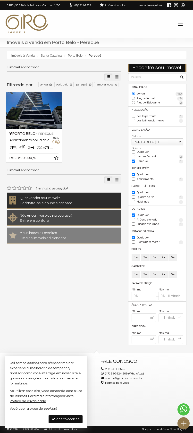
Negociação (140, 110)
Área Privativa (142, 305)
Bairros (136, 148)
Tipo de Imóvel (142, 168)
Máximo (164, 289)
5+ (173, 257)
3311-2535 (82, 5)
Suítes (136, 249)
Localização (141, 129)
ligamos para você (117, 382)
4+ (163, 257)
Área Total (139, 326)
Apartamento (160, 179)
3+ (154, 257)
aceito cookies (65, 419)
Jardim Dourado (160, 157)
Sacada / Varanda (160, 224)
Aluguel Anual (160, 99)
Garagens (138, 266)
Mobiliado (160, 202)
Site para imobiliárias (155, 429)
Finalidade (139, 87)
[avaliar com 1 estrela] (9, 188)
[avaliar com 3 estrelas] (19, 188)
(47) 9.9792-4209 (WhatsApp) (124, 373)
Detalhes (138, 208)
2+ (145, 257)
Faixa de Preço (142, 283)
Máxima (164, 311)
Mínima (137, 311)
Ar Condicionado (160, 220)
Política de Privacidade (63, 429)
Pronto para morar (160, 242)
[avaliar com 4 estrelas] (24, 188)
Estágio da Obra (143, 231)
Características (143, 186)
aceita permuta (160, 117)
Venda (160, 94)
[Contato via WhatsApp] (183, 409)
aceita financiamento (160, 121)
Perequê (160, 161)
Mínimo (136, 289)
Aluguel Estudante (160, 103)
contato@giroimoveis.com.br (123, 378)
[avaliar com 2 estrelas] (14, 188)
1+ (136, 257)
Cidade (136, 136)
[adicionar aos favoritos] (57, 159)
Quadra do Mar (160, 197)
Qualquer (143, 151)
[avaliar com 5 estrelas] (29, 188)
